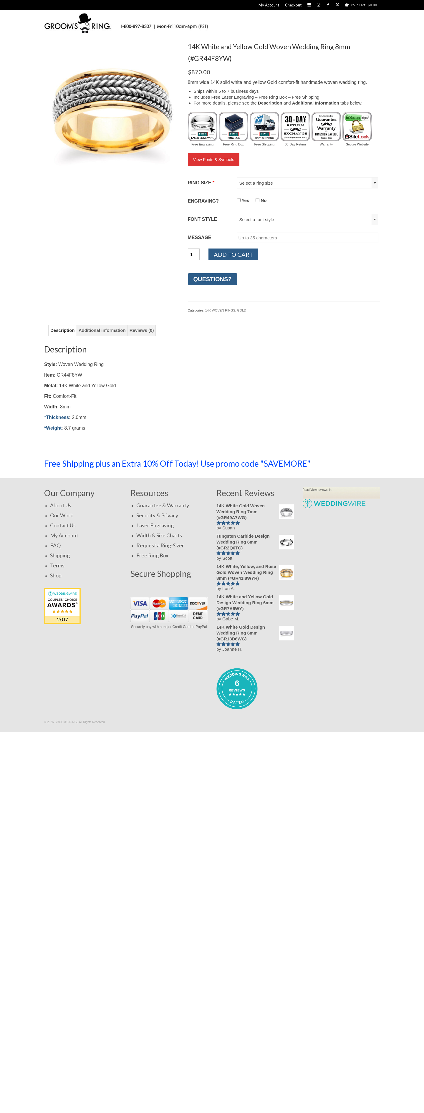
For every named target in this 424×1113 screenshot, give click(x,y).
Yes (243, 200)
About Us (60, 505)
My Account (64, 535)
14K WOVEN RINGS (220, 310)
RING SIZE (201, 182)
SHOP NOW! (351, 463)
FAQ (55, 545)
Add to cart (233, 254)
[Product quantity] (194, 254)
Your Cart (361, 5)
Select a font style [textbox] (256, 219)
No (261, 200)
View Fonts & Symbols (213, 159)
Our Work (61, 515)
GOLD (241, 310)
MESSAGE (199, 237)
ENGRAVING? (203, 200)
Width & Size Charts (159, 535)
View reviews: (319, 489)
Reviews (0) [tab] (142, 330)
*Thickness (56, 417)
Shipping (60, 555)
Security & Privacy (157, 515)
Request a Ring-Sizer (160, 545)
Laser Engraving (155, 525)
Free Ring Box (152, 555)
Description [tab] (62, 330)
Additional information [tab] (102, 330)
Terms (57, 565)
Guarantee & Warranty (162, 505)
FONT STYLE (202, 219)
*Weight (53, 427)
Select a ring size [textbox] (256, 183)
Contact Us (63, 525)
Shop (56, 575)
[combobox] (308, 182)
